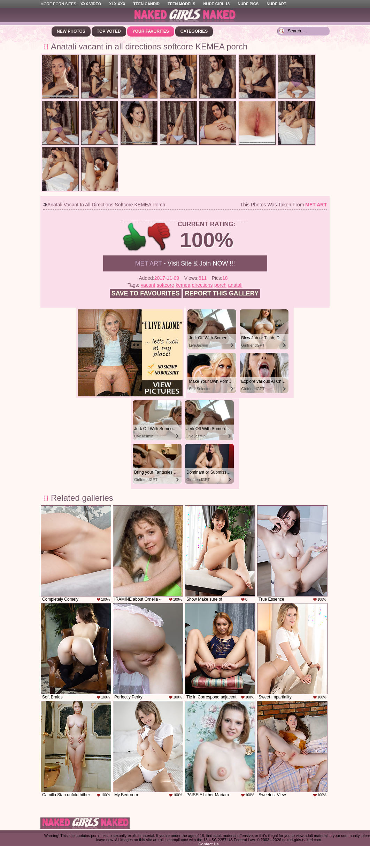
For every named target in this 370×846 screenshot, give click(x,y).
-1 (159, 237)
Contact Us (208, 844)
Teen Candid (146, 4)
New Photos (71, 31)
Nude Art (276, 4)
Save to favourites (145, 293)
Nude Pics (248, 4)
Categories (194, 31)
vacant (148, 285)
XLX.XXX (117, 4)
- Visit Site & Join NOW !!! (185, 263)
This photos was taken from (283, 204)
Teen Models (181, 4)
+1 (134, 237)
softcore (165, 285)
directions (202, 285)
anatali (235, 285)
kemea (183, 285)
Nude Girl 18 (216, 4)
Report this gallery (222, 293)
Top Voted (109, 31)
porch (220, 285)
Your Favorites (150, 31)
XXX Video (90, 4)
